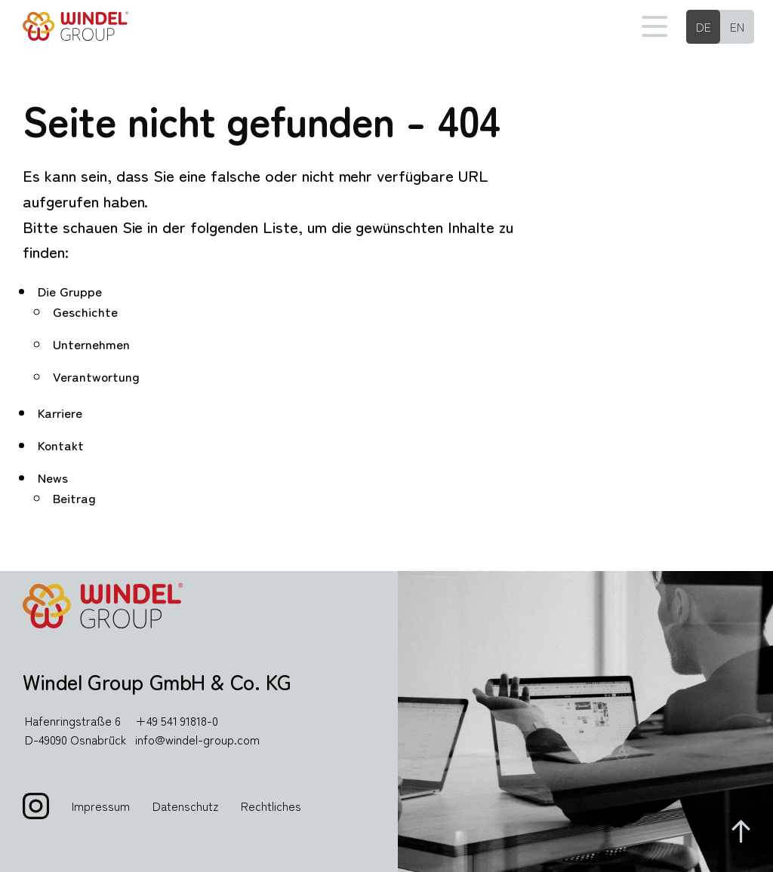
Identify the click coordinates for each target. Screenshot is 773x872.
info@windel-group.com (197, 739)
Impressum (101, 806)
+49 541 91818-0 (176, 720)
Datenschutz (185, 806)
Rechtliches (271, 806)
